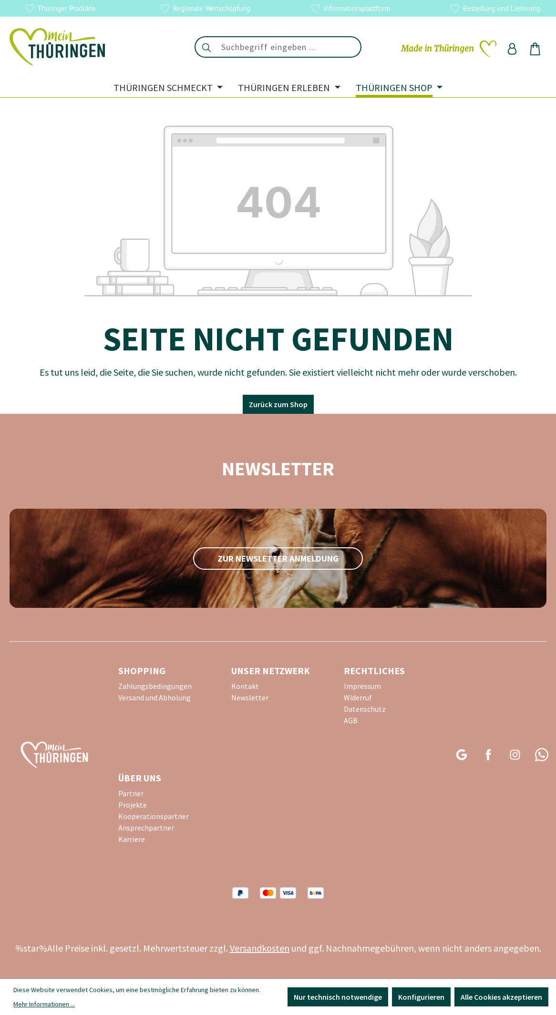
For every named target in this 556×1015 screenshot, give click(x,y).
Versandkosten (259, 948)
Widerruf (358, 697)
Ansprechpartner (146, 827)
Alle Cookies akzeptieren (501, 997)
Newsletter (249, 697)
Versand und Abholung (154, 697)
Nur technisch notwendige (338, 997)
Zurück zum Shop (278, 404)
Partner (131, 793)
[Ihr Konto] (512, 48)
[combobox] (289, 47)
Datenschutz (365, 709)
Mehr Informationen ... (44, 1004)
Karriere (131, 839)
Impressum (362, 686)
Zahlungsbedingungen (155, 686)
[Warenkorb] (535, 48)
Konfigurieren (421, 997)
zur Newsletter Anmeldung (278, 558)
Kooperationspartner (153, 816)
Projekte (132, 805)
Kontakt (245, 686)
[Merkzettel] (449, 48)
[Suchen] (206, 47)
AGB (351, 720)
